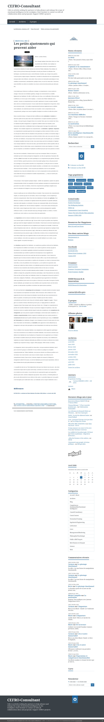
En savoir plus (78, 720)
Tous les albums (73, 330)
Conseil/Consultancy (27, 404)
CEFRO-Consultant (24, 6)
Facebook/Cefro (73, 251)
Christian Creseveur (80, 430)
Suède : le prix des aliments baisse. (79, 415)
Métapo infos (81, 444)
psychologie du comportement (26, 405)
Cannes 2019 (72, 256)
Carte (70, 668)
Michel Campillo (74, 595)
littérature (87, 184)
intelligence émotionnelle (77, 187)
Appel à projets (73, 267)
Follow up (71, 208)
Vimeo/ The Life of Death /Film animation (81, 213)
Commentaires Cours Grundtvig (78, 210)
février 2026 (72, 347)
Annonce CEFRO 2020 (74, 215)
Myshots (70, 240)
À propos (33, 22)
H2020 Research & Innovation (77, 285)
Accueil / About (74, 495)
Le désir (71, 57)
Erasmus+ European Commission (78, 269)
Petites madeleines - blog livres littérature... (79, 434)
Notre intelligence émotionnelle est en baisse (80, 134)
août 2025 (71, 362)
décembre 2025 (73, 352)
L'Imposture (82, 606)
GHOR (70, 440)
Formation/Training (76, 519)
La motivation (73, 124)
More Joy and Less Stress (76, 226)
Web (71, 550)
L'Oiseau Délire (73, 403)
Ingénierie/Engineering (77, 522)
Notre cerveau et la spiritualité (50, 29)
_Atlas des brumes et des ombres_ (78, 438)
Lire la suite (82, 306)
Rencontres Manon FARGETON (77, 401)
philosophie (81, 191)
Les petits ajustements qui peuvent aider (34, 45)
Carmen (71, 564)
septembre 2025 (73, 359)
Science (54, 404)
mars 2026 (71, 344)
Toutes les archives (74, 367)
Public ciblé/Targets (76, 539)
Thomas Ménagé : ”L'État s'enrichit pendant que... (79, 406)
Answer (71, 76)
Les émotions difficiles (76, 115)
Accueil (12, 22)
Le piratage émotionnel (77, 83)
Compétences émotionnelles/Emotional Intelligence (77, 507)
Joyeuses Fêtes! (74, 98)
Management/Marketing (77, 532)
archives (71, 180)
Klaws (73, 389)
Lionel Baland (72, 417)
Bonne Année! (73, 91)
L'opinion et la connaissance (79, 67)
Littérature (73, 526)
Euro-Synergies (83, 413)
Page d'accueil (35, 29)
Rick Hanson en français (77, 543)
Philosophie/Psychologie (44, 404)
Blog (71, 502)
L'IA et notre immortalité (77, 635)
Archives (22, 22)
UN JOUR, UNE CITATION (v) (77, 424)
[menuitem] (12, 21)
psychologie (78, 184)
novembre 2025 (73, 354)
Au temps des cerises (79, 421)
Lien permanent (19, 403)
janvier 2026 (72, 349)
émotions (72, 191)
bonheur (90, 187)
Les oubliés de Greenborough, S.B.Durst (80, 432)
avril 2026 (71, 342)
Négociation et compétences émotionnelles (79, 657)
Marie (70, 616)
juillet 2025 (71, 365)
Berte (70, 586)
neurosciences (81, 180)
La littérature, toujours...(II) (21, 29)
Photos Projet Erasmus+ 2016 (77, 253)
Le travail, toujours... (76, 107)
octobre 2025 (72, 357)
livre (42, 405)
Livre (35, 404)
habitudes (38, 405)
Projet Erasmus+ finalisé (75, 272)
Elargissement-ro (73, 237)
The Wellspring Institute (75, 205)
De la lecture (81, 625)
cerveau (90, 180)
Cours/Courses (74, 515)
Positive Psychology (74, 203)
